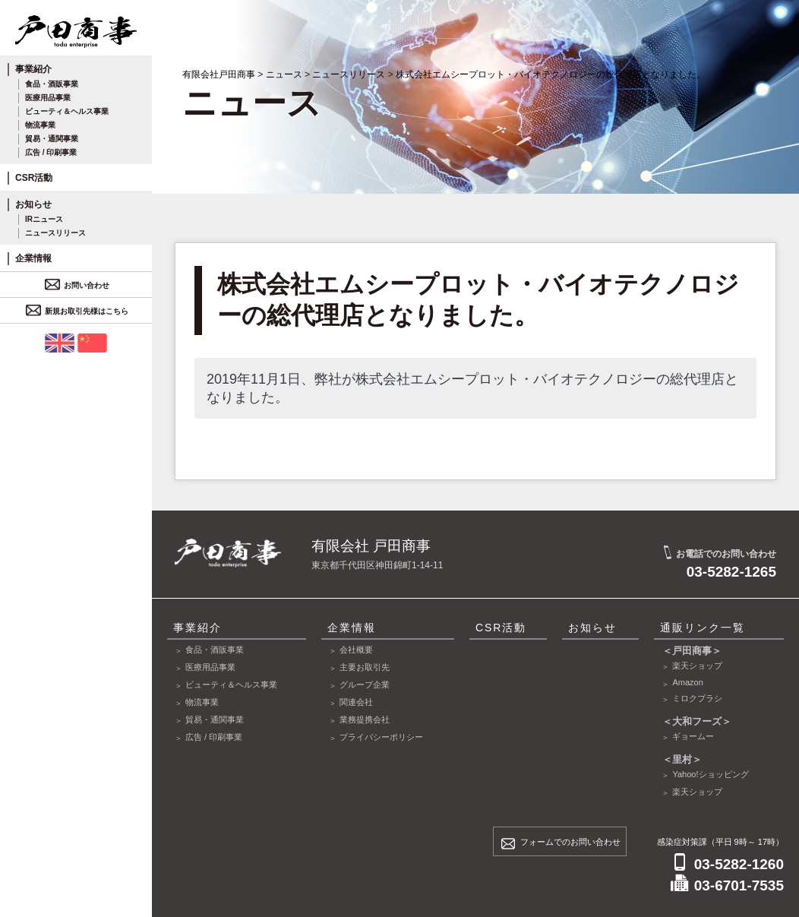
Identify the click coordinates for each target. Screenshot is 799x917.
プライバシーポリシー (381, 737)
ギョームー (693, 736)
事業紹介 (33, 69)
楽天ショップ (697, 665)
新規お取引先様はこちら (79, 311)
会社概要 (356, 649)
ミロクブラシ (697, 698)
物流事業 (40, 125)
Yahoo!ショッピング (710, 774)
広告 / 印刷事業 (51, 152)
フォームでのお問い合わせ (570, 841)
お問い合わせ (79, 285)
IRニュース (44, 219)
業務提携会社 (364, 719)
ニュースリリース (55, 233)
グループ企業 (364, 684)
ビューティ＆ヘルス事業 (67, 111)
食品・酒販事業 (51, 84)
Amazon (687, 682)
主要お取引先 (364, 667)
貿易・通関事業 (51, 138)
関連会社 (356, 702)
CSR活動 (33, 177)
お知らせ (33, 204)
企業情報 (33, 258)
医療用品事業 (48, 97)
